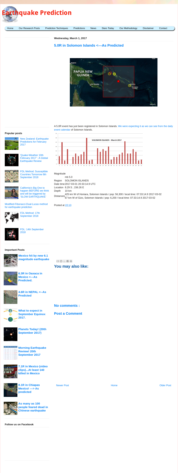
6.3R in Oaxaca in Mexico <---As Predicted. (30, 277)
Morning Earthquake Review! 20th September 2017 (32, 351)
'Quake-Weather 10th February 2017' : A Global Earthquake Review (34, 158)
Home (10, 28)
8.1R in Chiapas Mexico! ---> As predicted (29, 388)
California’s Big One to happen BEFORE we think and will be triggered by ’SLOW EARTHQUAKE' (34, 192)
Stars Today (108, 28)
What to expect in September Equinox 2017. (31, 314)
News (93, 28)
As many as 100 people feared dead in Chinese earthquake (33, 407)
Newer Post (62, 385)
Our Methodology (128, 28)
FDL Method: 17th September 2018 (30, 214)
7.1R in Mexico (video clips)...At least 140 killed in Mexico (33, 370)
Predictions (79, 28)
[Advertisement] (114, 238)
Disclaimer (148, 28)
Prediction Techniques (56, 28)
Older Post (165, 385)
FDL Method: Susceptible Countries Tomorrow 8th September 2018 (34, 174)
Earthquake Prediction (37, 12)
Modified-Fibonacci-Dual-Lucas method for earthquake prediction (26, 205)
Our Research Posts (29, 28)
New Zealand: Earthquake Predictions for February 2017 (34, 141)
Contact (163, 28)
